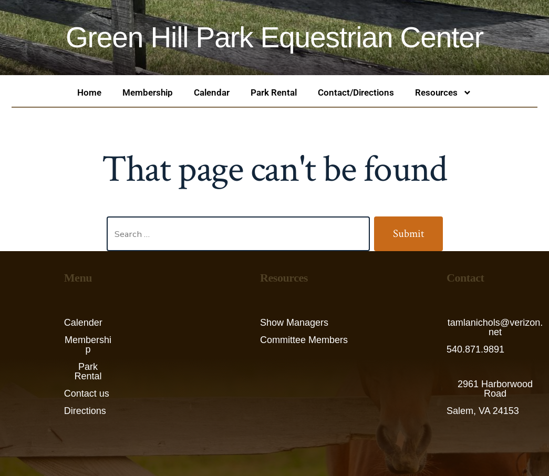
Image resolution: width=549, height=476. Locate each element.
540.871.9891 (475, 349)
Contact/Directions (356, 92)
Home (89, 92)
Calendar (212, 92)
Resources (443, 92)
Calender (83, 322)
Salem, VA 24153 (483, 411)
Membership (147, 92)
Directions (85, 411)
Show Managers (294, 322)
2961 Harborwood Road (495, 389)
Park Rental (274, 92)
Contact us (86, 393)
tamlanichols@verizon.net (495, 327)
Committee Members (304, 340)
